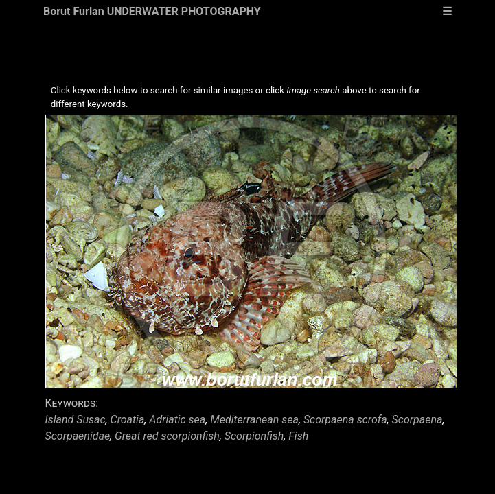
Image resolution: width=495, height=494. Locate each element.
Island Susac (75, 419)
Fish (298, 436)
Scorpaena (417, 419)
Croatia (128, 419)
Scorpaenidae (78, 436)
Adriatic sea (177, 419)
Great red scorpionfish (167, 436)
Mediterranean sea (254, 419)
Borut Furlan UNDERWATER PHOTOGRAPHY (152, 11)
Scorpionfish (254, 436)
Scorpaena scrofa (345, 419)
